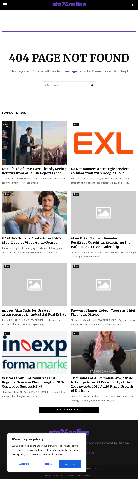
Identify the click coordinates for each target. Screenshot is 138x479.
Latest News (14, 113)
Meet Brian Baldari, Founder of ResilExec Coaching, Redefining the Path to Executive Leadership (100, 242)
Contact (69, 475)
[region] (46, 453)
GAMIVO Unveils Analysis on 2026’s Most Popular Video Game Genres (32, 240)
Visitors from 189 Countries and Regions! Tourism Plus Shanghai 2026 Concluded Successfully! (33, 382)
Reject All (47, 464)
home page (69, 71)
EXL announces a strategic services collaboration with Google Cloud (100, 171)
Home (48, 475)
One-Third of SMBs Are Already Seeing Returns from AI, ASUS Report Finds (34, 171)
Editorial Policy (83, 475)
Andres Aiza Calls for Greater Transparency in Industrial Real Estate (34, 312)
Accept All (70, 464)
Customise (23, 464)
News (6, 124)
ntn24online (69, 4)
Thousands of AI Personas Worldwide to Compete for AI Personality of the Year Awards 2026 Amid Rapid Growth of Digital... (102, 384)
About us (58, 475)
